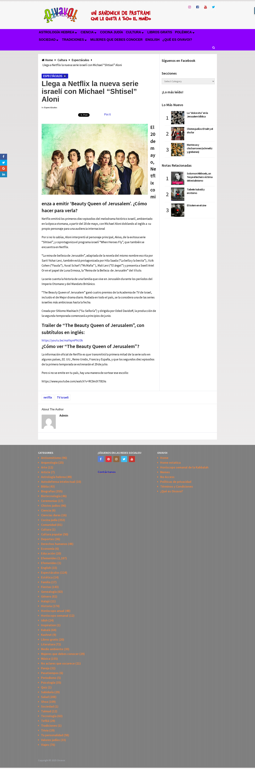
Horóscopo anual (52, 611)
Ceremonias (49, 501)
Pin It (107, 114)
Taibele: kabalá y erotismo (196, 191)
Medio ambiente (52, 649)
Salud (45, 697)
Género (46, 596)
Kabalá (45, 630)
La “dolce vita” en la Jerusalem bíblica (197, 114)
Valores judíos (50, 740)
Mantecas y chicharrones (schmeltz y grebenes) (199, 148)
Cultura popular (51, 534)
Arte (44, 467)
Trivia (45, 730)
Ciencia (87, 32)
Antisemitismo (51, 458)
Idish (44, 620)
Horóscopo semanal (54, 615)
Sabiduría (47, 692)
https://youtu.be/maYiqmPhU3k (62, 340)
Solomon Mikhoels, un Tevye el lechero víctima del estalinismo (199, 177)
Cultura (133, 32)
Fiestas (46, 587)
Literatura (48, 644)
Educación (48, 553)
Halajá (45, 601)
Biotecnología (51, 496)
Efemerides (49, 558)
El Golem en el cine (196, 205)
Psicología (48, 682)
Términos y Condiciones (176, 486)
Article (45, 472)
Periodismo (48, 678)
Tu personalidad (52, 735)
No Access (167, 477)
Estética (47, 577)
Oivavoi (61, 760)
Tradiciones (73, 39)
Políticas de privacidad (175, 482)
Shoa (44, 702)
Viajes (45, 745)
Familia (45, 582)
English (152, 39)
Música (45, 659)
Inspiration (48, 625)
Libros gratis (159, 32)
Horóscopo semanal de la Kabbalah (184, 467)
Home (164, 458)
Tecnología (48, 716)
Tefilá (45, 721)
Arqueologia (49, 462)
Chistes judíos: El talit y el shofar (200, 130)
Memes (165, 472)
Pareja (45, 668)
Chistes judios (50, 506)
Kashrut (46, 635)
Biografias (48, 491)
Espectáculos (52, 76)
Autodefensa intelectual (58, 482)
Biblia (45, 486)
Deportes (47, 539)
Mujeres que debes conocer (116, 39)
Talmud (46, 711)
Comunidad (48, 525)
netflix (48, 397)
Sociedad (47, 39)
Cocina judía (111, 32)
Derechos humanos (54, 544)
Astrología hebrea (56, 32)
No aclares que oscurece (58, 663)
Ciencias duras (51, 515)
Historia (46, 606)
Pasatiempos (50, 673)
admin (63, 415)
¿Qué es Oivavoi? (177, 39)
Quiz (44, 687)
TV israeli (63, 397)
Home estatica (170, 462)
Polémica (183, 32)
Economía (47, 549)
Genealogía (49, 592)
